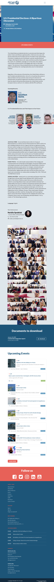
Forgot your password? (12, 494)
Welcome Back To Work (18, 516)
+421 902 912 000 (13, 217)
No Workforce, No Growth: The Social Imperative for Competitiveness (27, 519)
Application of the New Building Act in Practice (22, 513)
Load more (12, 443)
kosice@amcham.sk (12, 555)
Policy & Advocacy (11, 472)
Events (9, 474)
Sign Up (9, 492)
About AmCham (11, 469)
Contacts (9, 476)
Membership (10, 471)
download (41, 321)
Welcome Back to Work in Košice (20, 525)
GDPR (9, 480)
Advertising (10, 478)
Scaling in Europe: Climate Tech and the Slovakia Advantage (25, 522)
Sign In (9, 490)
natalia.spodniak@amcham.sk (16, 218)
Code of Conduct (11, 483)
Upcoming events (27, 45)
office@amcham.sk (11, 542)
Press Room (10, 481)
